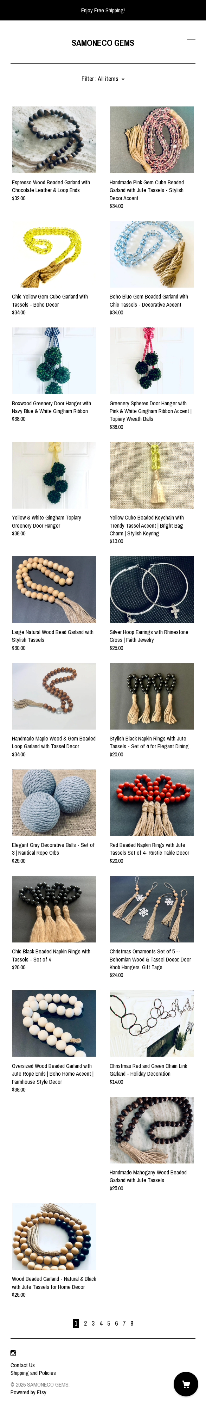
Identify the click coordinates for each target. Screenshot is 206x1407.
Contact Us (23, 1365)
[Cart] (186, 1384)
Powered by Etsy (28, 1392)
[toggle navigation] (191, 42)
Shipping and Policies (33, 1373)
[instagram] (13, 1353)
